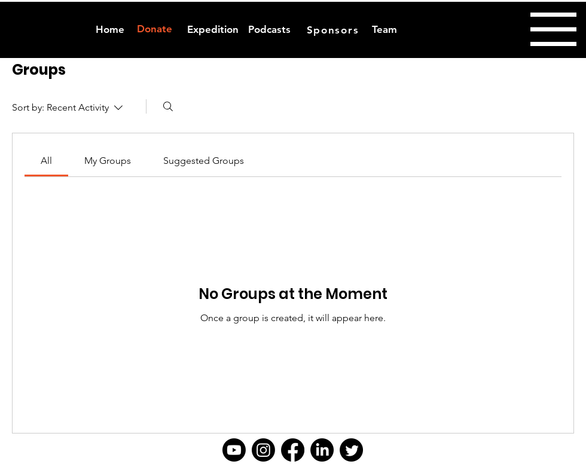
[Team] (384, 29)
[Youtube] (234, 450)
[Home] (110, 29)
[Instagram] (263, 450)
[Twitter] (351, 450)
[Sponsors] (334, 29)
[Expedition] (212, 29)
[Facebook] (292, 450)
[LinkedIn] (322, 450)
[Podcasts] (269, 29)
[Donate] (154, 29)
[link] (46, 160)
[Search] (168, 106)
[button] (553, 29)
